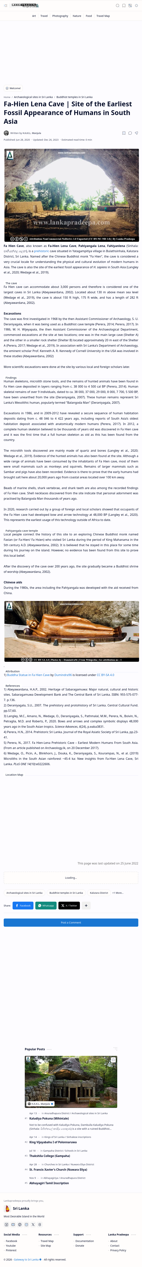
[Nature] (77, 15)
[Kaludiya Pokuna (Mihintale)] (71, 1082)
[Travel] (44, 15)
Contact (114, 1245)
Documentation (84, 1241)
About (114, 1241)
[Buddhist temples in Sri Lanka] (66, 892)
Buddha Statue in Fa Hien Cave (28, 675)
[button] (5, 5)
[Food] (89, 15)
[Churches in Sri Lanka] (57, 1164)
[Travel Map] (103, 15)
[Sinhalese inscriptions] (79, 1137)
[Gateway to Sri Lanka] (24, 5)
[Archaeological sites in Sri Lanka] (24, 892)
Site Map (46, 1245)
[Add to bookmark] (113, 1059)
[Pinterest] (20, 1224)
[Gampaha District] (53, 1150)
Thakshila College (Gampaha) (49, 1156)
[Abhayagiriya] (51, 1178)
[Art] (34, 15)
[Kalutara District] (99, 892)
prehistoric (41, 251)
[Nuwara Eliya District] (82, 1164)
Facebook (11, 1241)
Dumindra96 (63, 675)
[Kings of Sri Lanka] (55, 1137)
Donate (79, 1245)
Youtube (11, 1245)
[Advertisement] (71, 50)
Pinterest (11, 1250)
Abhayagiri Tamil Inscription (49, 1183)
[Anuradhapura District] (57, 1113)
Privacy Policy (118, 1250)
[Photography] (60, 15)
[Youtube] (13, 1224)
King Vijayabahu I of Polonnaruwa (53, 1142)
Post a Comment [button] (71, 922)
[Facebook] (6, 1224)
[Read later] (124, 133)
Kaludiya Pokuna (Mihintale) (49, 1118)
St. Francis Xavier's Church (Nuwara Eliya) (58, 1169)
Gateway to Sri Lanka (27, 1259)
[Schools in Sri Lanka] (76, 1150)
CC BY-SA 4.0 (105, 675)
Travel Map (47, 1241)
